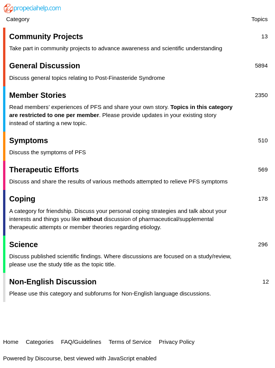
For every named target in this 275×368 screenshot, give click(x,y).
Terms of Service (130, 341)
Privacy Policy (176, 341)
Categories (40, 341)
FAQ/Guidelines (81, 341)
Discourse (48, 358)
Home (10, 341)
